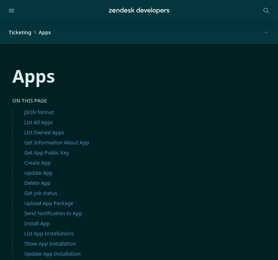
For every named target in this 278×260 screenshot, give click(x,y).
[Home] (139, 11)
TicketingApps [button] (30, 32)
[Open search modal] (266, 11)
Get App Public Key (46, 152)
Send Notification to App (53, 213)
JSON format (39, 112)
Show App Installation (50, 243)
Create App (37, 162)
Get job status (40, 193)
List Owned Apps (44, 132)
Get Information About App (56, 142)
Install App (37, 223)
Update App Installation (52, 253)
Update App (38, 172)
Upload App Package (48, 203)
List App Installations (49, 233)
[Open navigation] (11, 11)
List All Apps (38, 122)
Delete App (37, 182)
